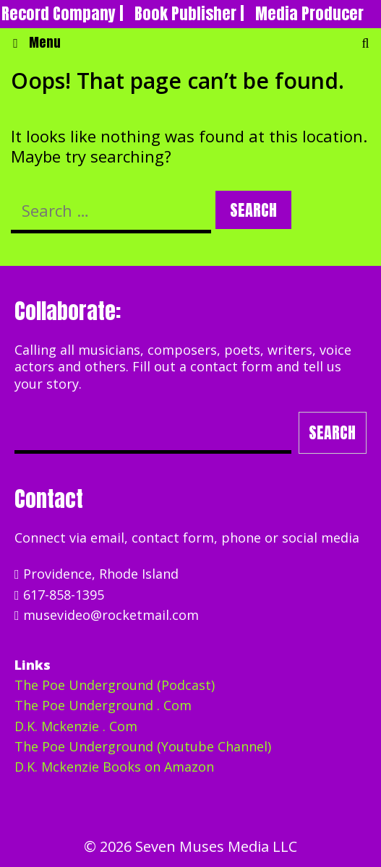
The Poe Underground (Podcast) (114, 685)
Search (332, 432)
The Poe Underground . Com (103, 705)
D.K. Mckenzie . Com (75, 726)
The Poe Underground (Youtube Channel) (142, 746)
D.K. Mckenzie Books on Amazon (114, 766)
